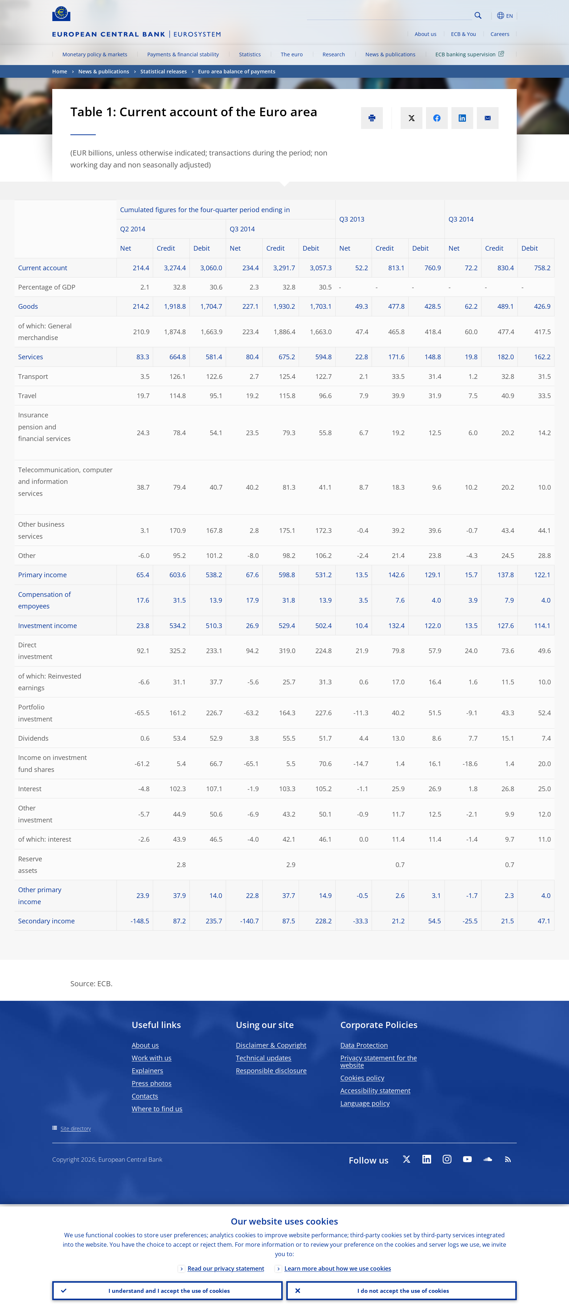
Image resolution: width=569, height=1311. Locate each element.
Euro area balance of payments (236, 71)
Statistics (250, 54)
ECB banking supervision (471, 54)
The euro (292, 54)
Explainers (147, 1070)
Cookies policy (362, 1077)
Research (334, 54)
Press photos (152, 1083)
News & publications (390, 54)
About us (426, 34)
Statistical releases (163, 71)
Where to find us (157, 1108)
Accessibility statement (375, 1090)
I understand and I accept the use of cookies (167, 1290)
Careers (500, 34)
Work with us (152, 1057)
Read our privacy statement (226, 1266)
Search (478, 15)
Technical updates (263, 1057)
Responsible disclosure (271, 1070)
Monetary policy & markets (94, 54)
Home (59, 71)
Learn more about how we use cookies (337, 1266)
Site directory (76, 1128)
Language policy (365, 1103)
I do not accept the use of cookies (402, 1290)
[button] (491, 15)
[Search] (436, 14)
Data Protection (364, 1045)
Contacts (145, 1096)
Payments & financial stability (183, 54)
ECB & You (463, 34)
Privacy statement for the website (378, 1061)
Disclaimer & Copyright (271, 1045)
